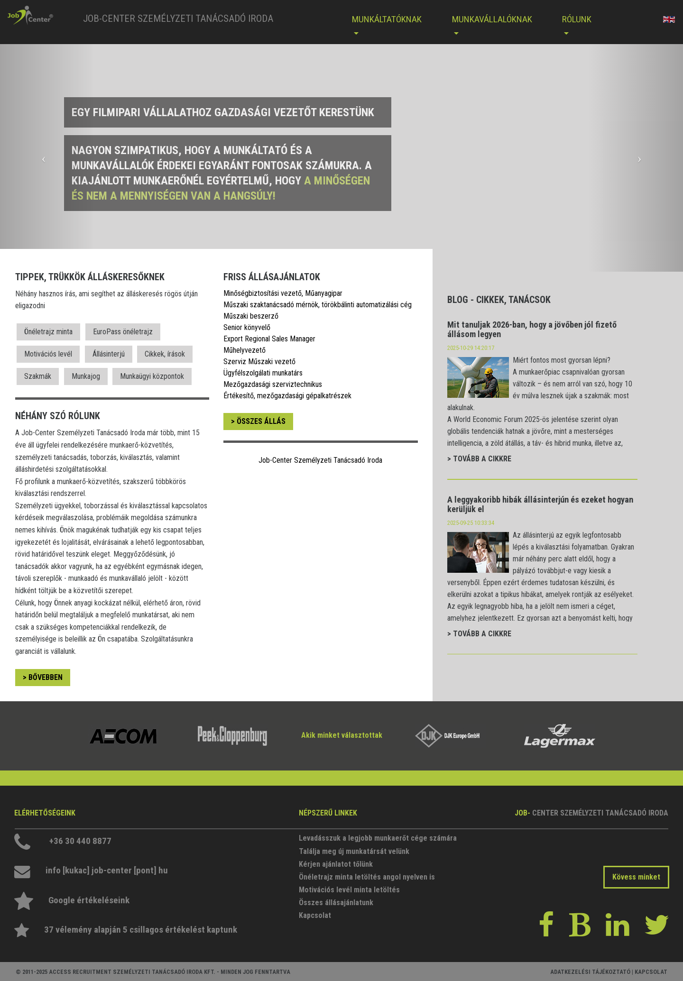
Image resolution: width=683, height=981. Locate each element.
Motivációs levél (48, 353)
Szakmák (37, 376)
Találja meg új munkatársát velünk (354, 851)
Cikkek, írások (165, 353)
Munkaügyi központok (152, 376)
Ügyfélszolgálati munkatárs (263, 372)
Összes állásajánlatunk (336, 902)
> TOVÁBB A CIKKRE (479, 458)
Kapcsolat (315, 915)
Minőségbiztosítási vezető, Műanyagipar (282, 293)
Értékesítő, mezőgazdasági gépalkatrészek (287, 395)
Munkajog (86, 376)
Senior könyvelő (246, 327)
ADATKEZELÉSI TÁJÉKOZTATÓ (590, 971)
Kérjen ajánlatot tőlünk (336, 864)
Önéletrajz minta (48, 331)
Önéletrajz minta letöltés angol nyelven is (367, 876)
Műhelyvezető (244, 350)
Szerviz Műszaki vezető (259, 361)
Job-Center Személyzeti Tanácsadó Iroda (320, 460)
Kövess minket (636, 876)
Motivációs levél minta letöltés (349, 889)
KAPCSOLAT (651, 971)
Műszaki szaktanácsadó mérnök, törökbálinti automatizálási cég (317, 304)
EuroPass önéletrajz (123, 331)
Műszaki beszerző (250, 316)
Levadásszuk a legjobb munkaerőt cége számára (370, 838)
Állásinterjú (108, 353)
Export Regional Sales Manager (269, 338)
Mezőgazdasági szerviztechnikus (272, 384)
